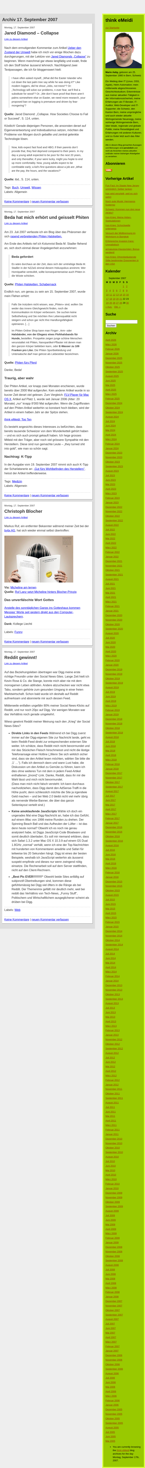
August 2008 (112, 1265)
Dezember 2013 (113, 985)
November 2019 (113, 674)
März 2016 (111, 868)
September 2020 (114, 628)
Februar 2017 (112, 818)
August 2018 (112, 737)
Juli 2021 (110, 583)
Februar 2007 (112, 1346)
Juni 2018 (110, 746)
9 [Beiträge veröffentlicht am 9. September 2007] (126, 290)
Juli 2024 (110, 421)
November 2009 (113, 1197)
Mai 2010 (110, 1170)
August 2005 (112, 1427)
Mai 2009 (110, 1224)
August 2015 (112, 895)
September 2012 (114, 1048)
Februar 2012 (112, 1080)
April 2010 (110, 1174)
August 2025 (112, 376)
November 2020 (113, 619)
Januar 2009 (112, 1242)
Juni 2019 (110, 696)
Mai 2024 (110, 430)
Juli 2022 (110, 529)
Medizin (17, 481)
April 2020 (110, 651)
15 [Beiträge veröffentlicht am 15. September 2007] (124, 294)
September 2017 (114, 786)
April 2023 (110, 489)
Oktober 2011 (112, 1093)
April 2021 (110, 597)
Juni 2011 (110, 1111)
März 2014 (111, 971)
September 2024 (114, 412)
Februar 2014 (112, 976)
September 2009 (114, 1206)
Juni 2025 (110, 380)
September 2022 (114, 520)
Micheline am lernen (23, 587)
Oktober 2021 (112, 570)
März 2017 (111, 813)
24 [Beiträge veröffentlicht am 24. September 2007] (107, 303)
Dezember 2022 (113, 507)
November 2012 (113, 1039)
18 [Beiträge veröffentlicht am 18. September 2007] (110, 299)
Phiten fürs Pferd (26, 362)
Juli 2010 (110, 1161)
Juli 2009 (110, 1215)
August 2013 (112, 1003)
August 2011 (112, 1102)
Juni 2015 (110, 904)
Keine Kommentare (16, 201)
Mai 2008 (110, 1278)
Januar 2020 (112, 665)
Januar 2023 (112, 502)
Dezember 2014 (113, 931)
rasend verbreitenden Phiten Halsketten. (36, 236)
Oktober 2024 (112, 407)
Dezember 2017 (113, 773)
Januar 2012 (112, 1084)
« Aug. (108, 307)
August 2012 (112, 1053)
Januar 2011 (112, 1134)
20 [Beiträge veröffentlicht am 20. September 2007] (117, 299)
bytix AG (9, 530)
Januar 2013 (112, 1035)
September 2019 (114, 683)
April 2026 (110, 340)
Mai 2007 (110, 1332)
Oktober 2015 (112, 890)
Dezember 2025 (113, 358)
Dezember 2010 (113, 1138)
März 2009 (111, 1233)
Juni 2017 (110, 800)
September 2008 (114, 1260)
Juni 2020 (110, 642)
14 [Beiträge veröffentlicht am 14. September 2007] (120, 294)
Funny (18, 632)
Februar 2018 (112, 764)
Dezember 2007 (113, 1301)
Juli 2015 (110, 899)
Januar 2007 (112, 1350)
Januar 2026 (112, 353)
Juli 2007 (110, 1323)
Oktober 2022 (112, 516)
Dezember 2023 (113, 452)
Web (17, 909)
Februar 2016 (112, 872)
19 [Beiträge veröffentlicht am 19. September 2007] (114, 299)
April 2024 (110, 434)
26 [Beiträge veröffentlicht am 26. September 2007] (114, 303)
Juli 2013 (110, 1007)
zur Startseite (112, 27)
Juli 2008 (110, 1269)
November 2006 (113, 1359)
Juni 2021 (110, 588)
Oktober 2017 (112, 782)
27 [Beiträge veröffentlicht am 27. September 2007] (117, 303)
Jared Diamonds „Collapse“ (68, 56)
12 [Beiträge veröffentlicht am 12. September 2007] (114, 294)
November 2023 (113, 457)
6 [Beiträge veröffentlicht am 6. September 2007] (116, 290)
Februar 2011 (112, 1129)
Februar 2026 (112, 349)
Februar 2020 (112, 660)
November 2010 (113, 1143)
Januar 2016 (112, 877)
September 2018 (114, 732)
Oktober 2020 (112, 624)
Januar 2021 (112, 610)
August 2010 (112, 1156)
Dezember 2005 (113, 1409)
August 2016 (112, 845)
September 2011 (114, 1098)
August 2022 (112, 525)
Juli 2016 (110, 850)
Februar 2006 (112, 1400)
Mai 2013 (110, 1017)
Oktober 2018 (112, 728)
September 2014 (114, 944)
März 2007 (111, 1341)
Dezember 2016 (113, 827)
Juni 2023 (110, 480)
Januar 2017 (112, 823)
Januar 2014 (112, 980)
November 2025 (113, 362)
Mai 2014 (110, 962)
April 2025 (110, 389)
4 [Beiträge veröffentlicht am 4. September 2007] (110, 290)
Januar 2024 (112, 448)
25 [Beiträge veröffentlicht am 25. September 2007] (110, 303)
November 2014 (113, 935)
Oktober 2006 (112, 1364)
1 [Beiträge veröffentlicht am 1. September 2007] (123, 286)
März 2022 (111, 547)
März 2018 (111, 759)
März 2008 (111, 1287)
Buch (15, 187)
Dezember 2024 (113, 403)
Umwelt (25, 187)
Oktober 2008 (112, 1256)
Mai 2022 (110, 538)
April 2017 (110, 809)
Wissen (36, 187)
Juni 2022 (110, 534)
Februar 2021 (112, 606)
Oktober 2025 (112, 367)
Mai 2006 (110, 1387)
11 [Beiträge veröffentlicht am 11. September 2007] (110, 294)
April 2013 (110, 1021)
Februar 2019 (112, 710)
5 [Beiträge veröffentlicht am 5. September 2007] (113, 290)
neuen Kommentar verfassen (50, 201)
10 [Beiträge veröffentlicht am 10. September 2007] (107, 294)
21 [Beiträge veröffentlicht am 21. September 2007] (120, 299)
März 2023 (111, 493)
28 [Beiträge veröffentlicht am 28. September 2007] (120, 303)
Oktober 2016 (112, 836)
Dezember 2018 (113, 719)
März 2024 (111, 439)
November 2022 (113, 511)
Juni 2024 (110, 425)
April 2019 (110, 701)
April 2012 (110, 1071)
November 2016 (113, 831)
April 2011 (110, 1120)
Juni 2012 (110, 1062)
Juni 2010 (110, 1165)
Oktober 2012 (112, 1044)
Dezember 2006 (113, 1355)
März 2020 (111, 655)
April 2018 (110, 755)
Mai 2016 (110, 859)
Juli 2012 (110, 1057)
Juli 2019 (110, 692)
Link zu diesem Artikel (16, 39)
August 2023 (112, 471)
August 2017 (112, 791)
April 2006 (110, 1391)
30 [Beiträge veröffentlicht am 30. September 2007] (127, 303)
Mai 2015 (110, 908)
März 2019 (111, 705)
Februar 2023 (112, 498)
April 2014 (110, 967)
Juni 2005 (110, 1436)
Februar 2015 (112, 922)
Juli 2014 (110, 953)
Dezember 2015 (113, 881)
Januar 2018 (112, 768)
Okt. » (117, 307)
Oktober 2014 (112, 940)
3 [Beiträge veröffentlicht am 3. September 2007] (106, 290)
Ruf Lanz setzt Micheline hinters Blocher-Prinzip (46, 591)
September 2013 (114, 999)
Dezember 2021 (113, 561)
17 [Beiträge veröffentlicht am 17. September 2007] (107, 299)
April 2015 (110, 913)
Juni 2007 (110, 1328)
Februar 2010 (112, 1183)
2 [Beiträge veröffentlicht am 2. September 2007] (126, 286)
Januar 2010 (112, 1188)
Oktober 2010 (112, 1147)
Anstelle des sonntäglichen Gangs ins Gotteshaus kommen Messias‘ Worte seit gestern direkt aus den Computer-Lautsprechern (42, 612)
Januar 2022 (112, 556)
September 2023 (114, 466)
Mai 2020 (110, 647)
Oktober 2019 (112, 678)
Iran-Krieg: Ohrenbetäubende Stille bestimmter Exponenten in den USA (122, 260)
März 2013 (111, 1026)
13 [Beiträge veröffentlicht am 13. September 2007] (117, 294)
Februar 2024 (112, 443)
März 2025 (111, 394)
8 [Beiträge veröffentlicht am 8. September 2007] (123, 290)
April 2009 (110, 1229)
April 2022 (110, 543)
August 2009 (112, 1211)
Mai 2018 (110, 750)
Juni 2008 (110, 1274)
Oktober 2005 (112, 1418)
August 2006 (112, 1373)
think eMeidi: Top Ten (18, 419)
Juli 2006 (110, 1377)
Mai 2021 (110, 592)
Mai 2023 (110, 484)
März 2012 (111, 1075)
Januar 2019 (112, 714)
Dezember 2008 (113, 1247)
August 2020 (112, 633)
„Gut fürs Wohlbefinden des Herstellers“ (59, 468)
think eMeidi (123, 1450)
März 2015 (111, 917)
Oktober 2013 (112, 994)
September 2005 (114, 1423)
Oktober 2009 (112, 1202)
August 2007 (112, 1319)
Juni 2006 (110, 1382)
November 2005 (113, 1414)
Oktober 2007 (112, 1310)
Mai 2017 (110, 804)
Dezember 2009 (113, 1193)
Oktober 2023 (112, 461)
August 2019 (112, 687)
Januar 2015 (112, 926)
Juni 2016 (110, 854)
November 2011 (113, 1089)
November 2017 (113, 777)
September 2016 (114, 841)
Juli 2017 (110, 795)
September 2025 (114, 371)
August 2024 (112, 416)
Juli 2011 (110, 1107)
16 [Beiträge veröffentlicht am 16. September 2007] (127, 294)
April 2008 (110, 1283)
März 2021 (111, 601)
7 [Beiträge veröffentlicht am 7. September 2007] (120, 290)
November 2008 (113, 1251)
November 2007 (113, 1305)
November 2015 (113, 886)
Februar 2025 (112, 398)
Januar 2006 (112, 1405)
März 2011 (111, 1125)
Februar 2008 (112, 1292)
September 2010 (114, 1152)
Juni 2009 (110, 1220)
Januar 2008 (112, 1296)
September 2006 (114, 1369)
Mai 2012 (110, 1066)
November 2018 (113, 723)
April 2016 (110, 863)
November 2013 (113, 989)
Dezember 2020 (113, 615)
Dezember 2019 (113, 669)
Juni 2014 (110, 958)
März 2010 (111, 1179)
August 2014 (112, 949)
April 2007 (110, 1337)
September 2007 (114, 1314)
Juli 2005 (110, 1432)
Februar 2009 (112, 1238)
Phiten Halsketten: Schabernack (35, 284)
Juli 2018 (110, 741)
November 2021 (113, 565)
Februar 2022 (112, 552)
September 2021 (114, 574)
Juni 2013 (110, 1012)
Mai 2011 (110, 1116)
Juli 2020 (110, 637)
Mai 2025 (110, 385)
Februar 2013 (112, 1030)
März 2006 (111, 1396)
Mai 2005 (110, 1441)
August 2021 (112, 579)
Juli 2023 (110, 475)
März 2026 (111, 344)
